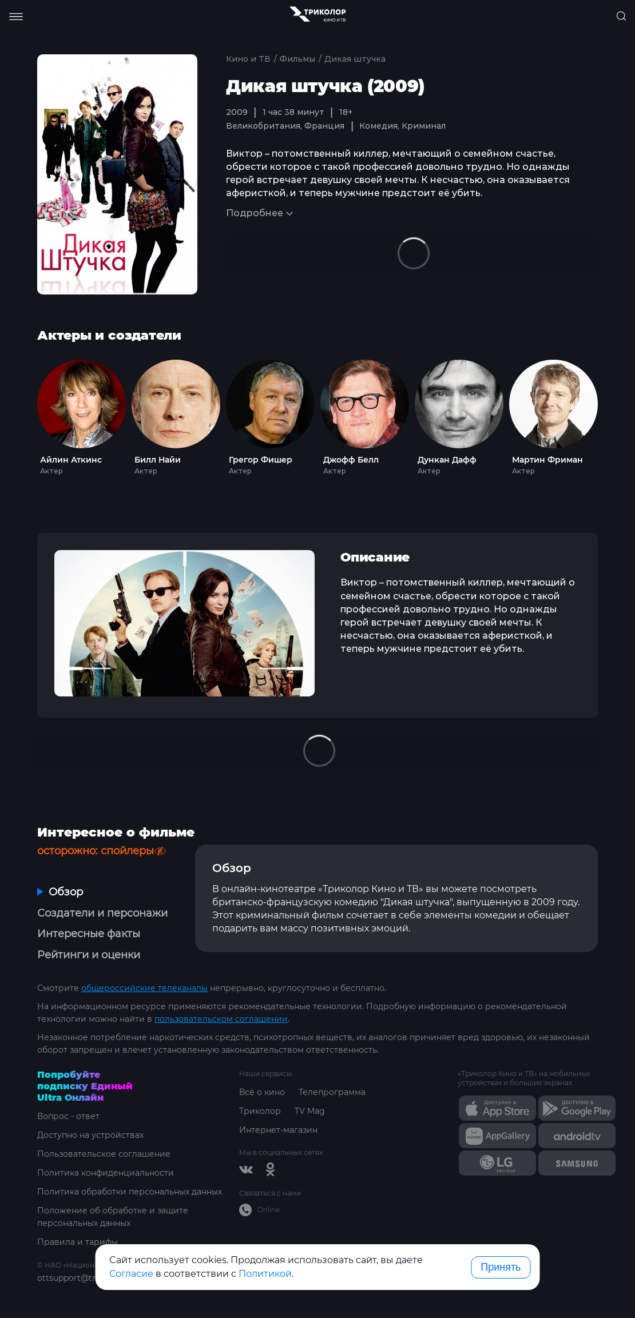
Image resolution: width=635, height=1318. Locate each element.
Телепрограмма (332, 1092)
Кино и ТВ (248, 59)
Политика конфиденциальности (105, 1173)
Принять (501, 1267)
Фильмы (297, 59)
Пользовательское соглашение (103, 1154)
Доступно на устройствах (90, 1135)
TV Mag (310, 1111)
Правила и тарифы (77, 1242)
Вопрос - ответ (68, 1116)
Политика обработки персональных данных (129, 1191)
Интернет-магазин (278, 1130)
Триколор (260, 1111)
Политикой (265, 1273)
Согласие (131, 1273)
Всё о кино (262, 1092)
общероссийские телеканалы (144, 988)
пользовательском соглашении (221, 1019)
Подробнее (254, 213)
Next (616, 415)
